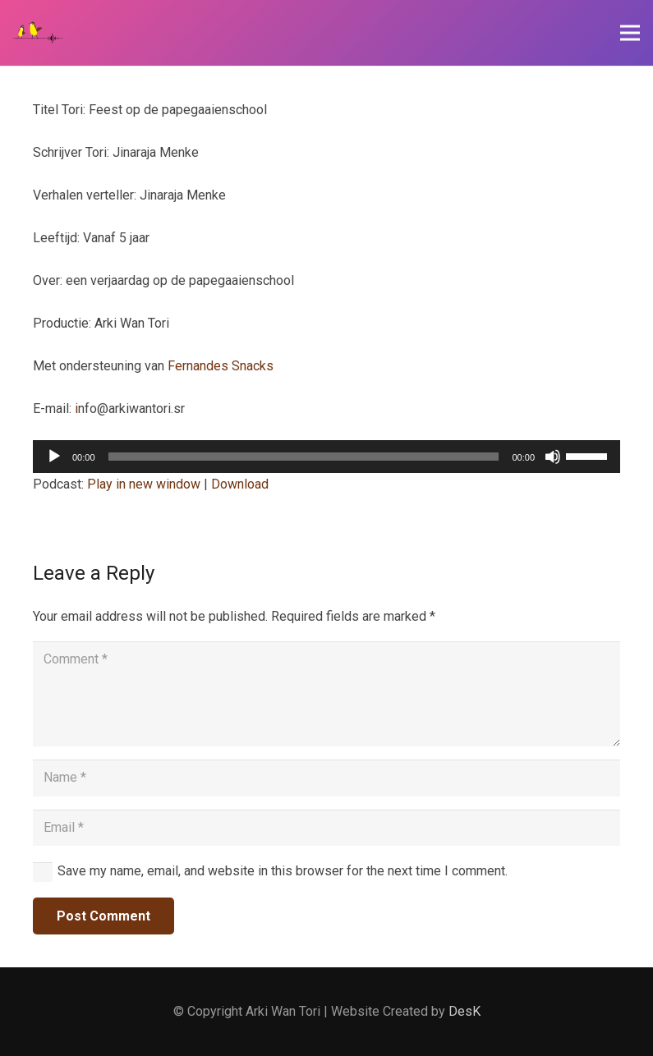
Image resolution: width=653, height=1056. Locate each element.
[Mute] (553, 456)
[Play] (54, 456)
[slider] (303, 456)
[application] (326, 456)
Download (240, 484)
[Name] (326, 778)
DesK (464, 1011)
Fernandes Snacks (221, 366)
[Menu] (630, 32)
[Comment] (326, 693)
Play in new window (143, 484)
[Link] (37, 33)
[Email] (326, 828)
